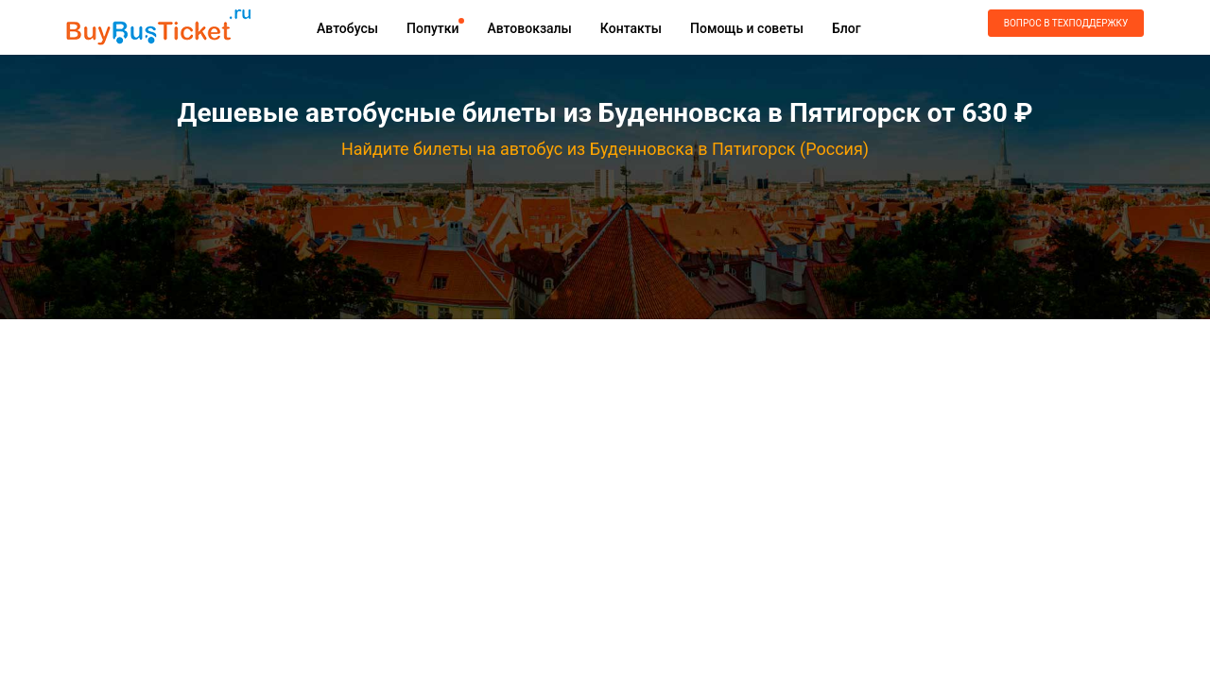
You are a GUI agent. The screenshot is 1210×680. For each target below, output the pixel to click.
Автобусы (347, 28)
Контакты (631, 28)
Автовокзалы (529, 28)
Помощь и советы (747, 28)
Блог (846, 28)
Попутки (432, 28)
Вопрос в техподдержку (1066, 23)
